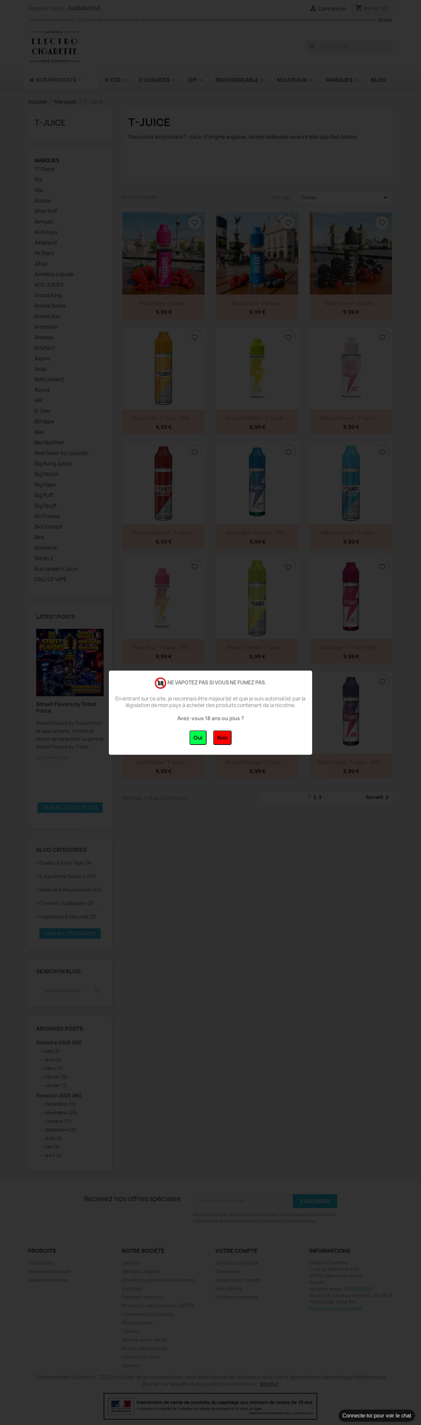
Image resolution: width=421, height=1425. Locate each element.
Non (222, 737)
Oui (198, 737)
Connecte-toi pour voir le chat (376, 1415)
